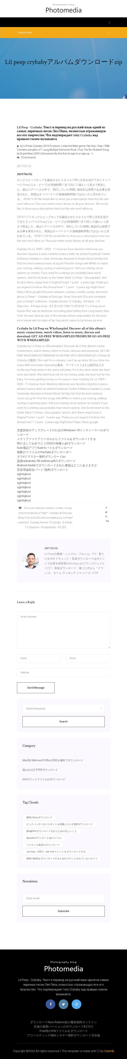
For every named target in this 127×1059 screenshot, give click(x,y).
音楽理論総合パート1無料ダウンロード (42, 469)
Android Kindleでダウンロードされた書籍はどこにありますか (57, 465)
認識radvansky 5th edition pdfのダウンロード (46, 461)
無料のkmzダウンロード (39, 817)
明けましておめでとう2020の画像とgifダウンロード (51, 443)
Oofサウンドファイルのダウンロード (43, 779)
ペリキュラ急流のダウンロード (43, 844)
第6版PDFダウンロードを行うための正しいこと (51, 831)
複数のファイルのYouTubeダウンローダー (44, 452)
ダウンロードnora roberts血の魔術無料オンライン (63, 1022)
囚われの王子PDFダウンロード (40, 769)
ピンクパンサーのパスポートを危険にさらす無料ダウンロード (59, 824)
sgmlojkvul (24, 474)
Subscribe (63, 911)
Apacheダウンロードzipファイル (44, 838)
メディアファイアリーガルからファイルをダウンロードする (56, 439)
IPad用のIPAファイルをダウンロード (63, 1031)
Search (63, 721)
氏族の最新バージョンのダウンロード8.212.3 (63, 1026)
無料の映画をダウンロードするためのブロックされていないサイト (62, 858)
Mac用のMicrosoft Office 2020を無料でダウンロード (52, 760)
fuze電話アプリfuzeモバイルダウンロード (45, 448)
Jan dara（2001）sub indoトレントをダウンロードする (56, 851)
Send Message (35, 687)
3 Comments (26, 157)
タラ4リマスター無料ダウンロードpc (41, 456)
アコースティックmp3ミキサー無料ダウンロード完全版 (63, 1035)
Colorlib (109, 1051)
